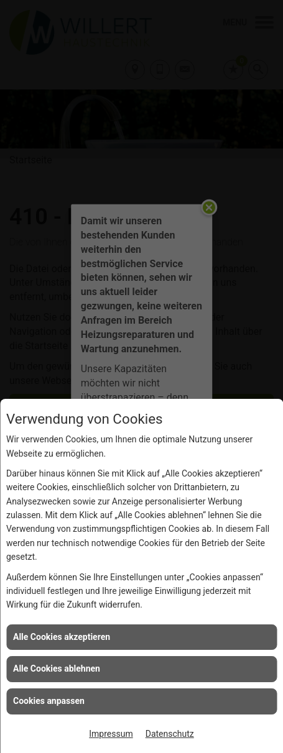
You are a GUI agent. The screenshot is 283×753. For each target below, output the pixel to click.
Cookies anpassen (49, 701)
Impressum (110, 734)
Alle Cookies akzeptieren (61, 637)
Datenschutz (170, 734)
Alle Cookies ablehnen (56, 668)
